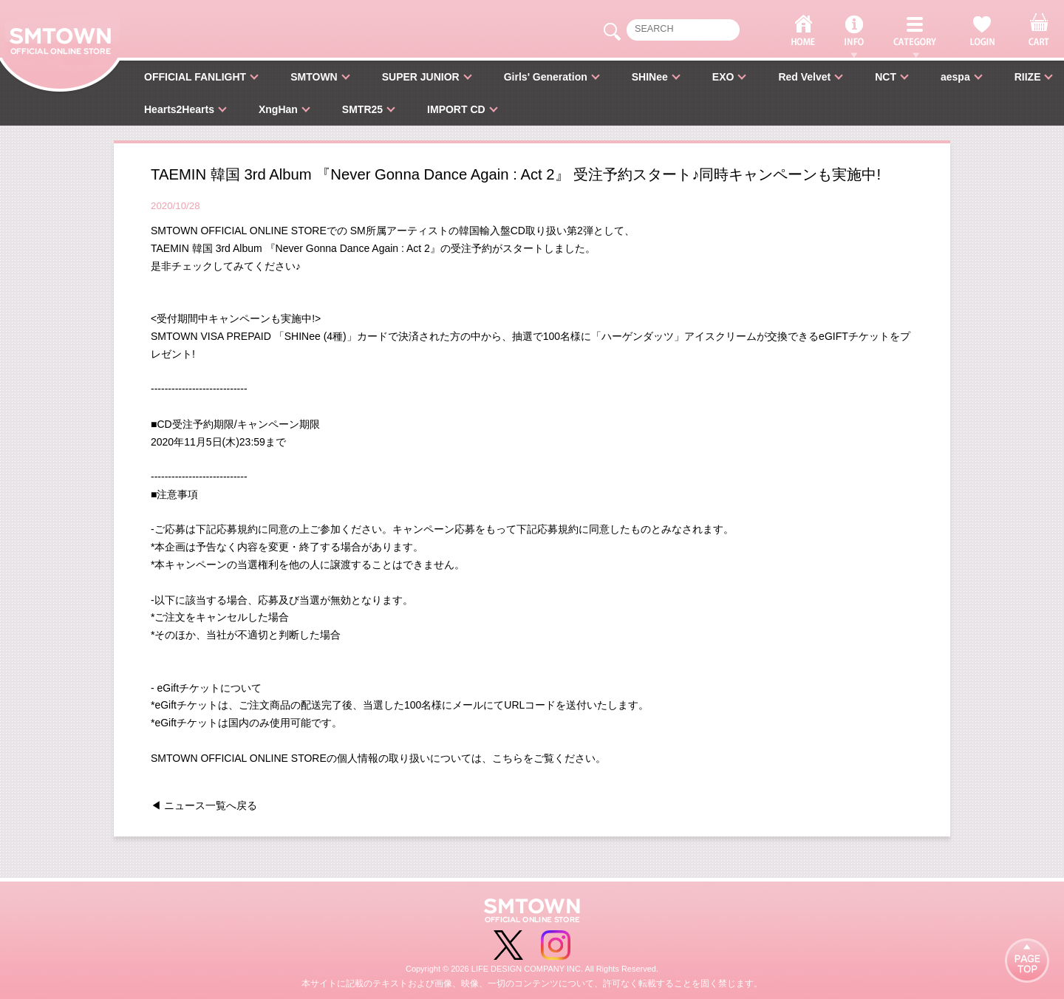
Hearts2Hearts (179, 109)
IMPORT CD (456, 109)
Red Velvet (804, 77)
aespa (955, 77)
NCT (885, 77)
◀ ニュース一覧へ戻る (204, 805)
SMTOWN (314, 77)
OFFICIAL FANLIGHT (195, 77)
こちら (507, 758)
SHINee (650, 77)
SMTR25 (362, 109)
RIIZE (1027, 77)
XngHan (278, 109)
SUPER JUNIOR (421, 77)
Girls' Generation (545, 77)
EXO (723, 77)
